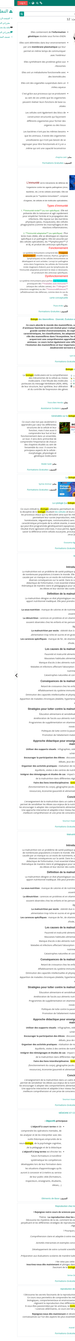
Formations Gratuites (38, 162)
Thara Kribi (44, 305)
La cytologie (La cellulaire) (54, 503)
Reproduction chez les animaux (55, 1206)
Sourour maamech (56, 820)
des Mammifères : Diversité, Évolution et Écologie (43, 319)
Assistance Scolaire (36, 408)
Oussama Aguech (57, 542)
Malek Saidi (32, 464)
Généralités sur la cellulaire (53, 416)
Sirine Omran (59, 1275)
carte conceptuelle (44, 297)
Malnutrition (64, 556)
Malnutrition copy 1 (61, 834)
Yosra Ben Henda (41, 402)
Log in (8, 2)
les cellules (46, 511)
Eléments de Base (36, 1198)
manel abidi (60, 1327)
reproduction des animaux (58, 1289)
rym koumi (60, 355)
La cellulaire (60, 477)
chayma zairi (47, 157)
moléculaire (60, 369)
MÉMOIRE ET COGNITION (57, 1113)
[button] (23, 3)
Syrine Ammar (31, 484)
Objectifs (36, 1120)
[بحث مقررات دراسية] (40, 14)
